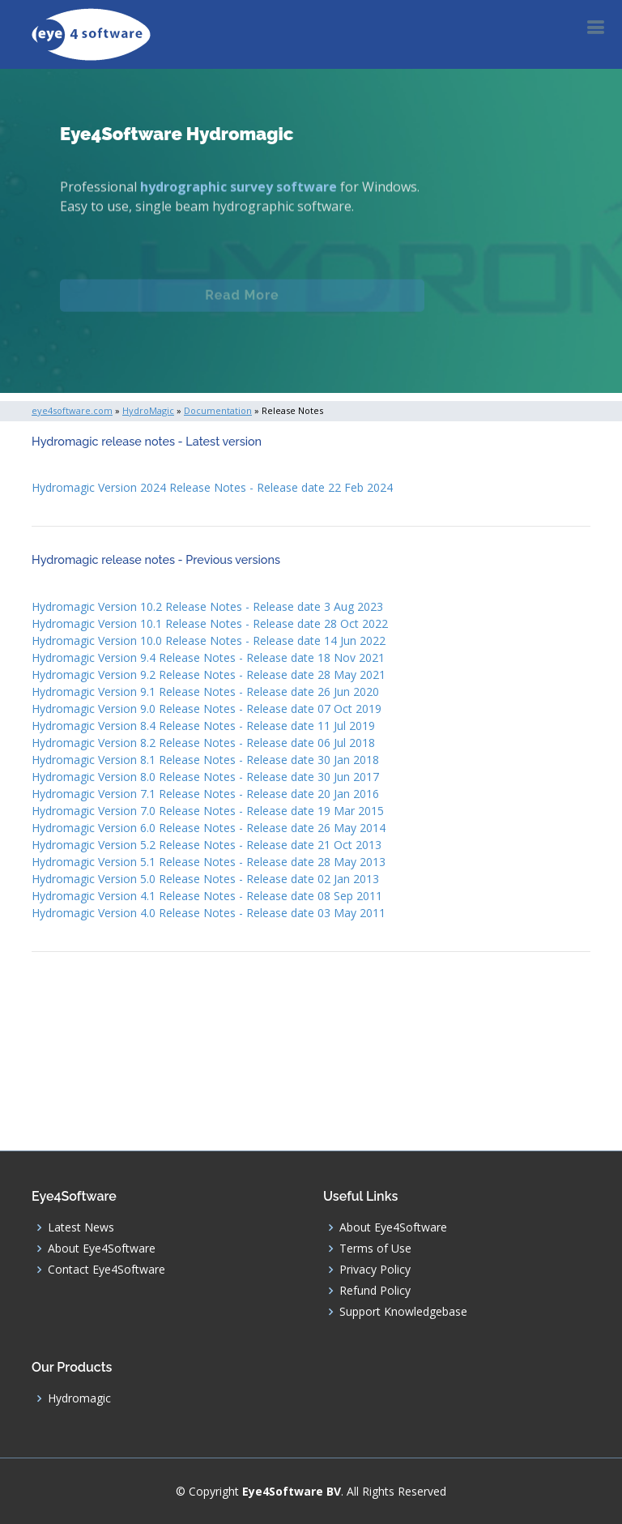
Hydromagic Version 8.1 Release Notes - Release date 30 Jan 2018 (205, 759)
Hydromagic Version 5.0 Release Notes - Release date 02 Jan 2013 (205, 878)
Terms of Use (375, 1248)
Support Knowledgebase (403, 1311)
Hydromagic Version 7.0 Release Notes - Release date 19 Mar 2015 (208, 810)
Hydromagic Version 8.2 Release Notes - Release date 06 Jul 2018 (203, 742)
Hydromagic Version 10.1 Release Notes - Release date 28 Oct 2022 (210, 623)
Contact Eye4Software (106, 1269)
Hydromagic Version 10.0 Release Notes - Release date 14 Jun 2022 (209, 640)
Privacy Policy (375, 1269)
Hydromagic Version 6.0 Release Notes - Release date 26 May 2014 (209, 827)
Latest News (81, 1227)
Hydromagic (79, 1398)
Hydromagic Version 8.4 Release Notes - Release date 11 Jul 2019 (203, 725)
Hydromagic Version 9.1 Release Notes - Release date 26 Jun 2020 (205, 691)
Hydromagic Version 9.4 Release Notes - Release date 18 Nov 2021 (208, 657)
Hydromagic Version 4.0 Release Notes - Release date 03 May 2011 (209, 912)
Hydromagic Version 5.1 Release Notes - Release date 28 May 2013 (209, 861)
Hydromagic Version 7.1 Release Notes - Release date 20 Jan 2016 (205, 793)
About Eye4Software (102, 1248)
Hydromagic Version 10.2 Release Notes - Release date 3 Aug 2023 (207, 606)
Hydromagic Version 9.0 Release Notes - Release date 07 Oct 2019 (206, 708)
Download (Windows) (242, 350)
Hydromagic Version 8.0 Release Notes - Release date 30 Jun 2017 (205, 776)
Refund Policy (375, 1290)
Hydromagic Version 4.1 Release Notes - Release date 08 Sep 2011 (207, 895)
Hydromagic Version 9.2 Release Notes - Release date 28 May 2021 (209, 674)
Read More (242, 301)
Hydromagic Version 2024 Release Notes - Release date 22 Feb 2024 (212, 487)
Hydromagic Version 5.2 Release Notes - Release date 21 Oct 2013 (206, 844)
